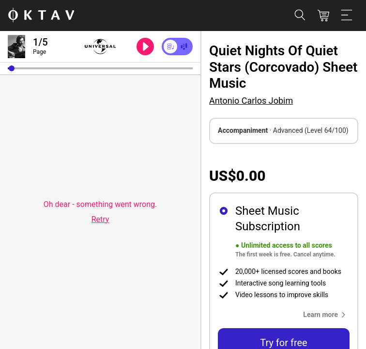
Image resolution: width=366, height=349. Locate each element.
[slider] (100, 68)
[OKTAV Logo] (41, 15)
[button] (12, 68)
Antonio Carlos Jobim (251, 100)
